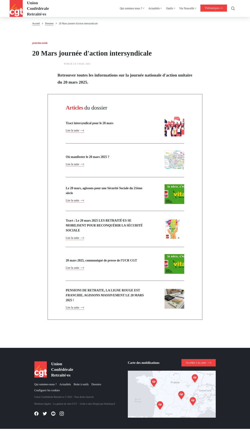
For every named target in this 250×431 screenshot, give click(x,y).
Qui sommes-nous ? (45, 386)
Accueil (36, 23)
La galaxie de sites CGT (65, 405)
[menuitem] (132, 8)
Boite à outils (81, 386)
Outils (167, 8)
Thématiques (213, 8)
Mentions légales (42, 405)
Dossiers (49, 23)
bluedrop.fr (109, 405)
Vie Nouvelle (185, 8)
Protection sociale (41, 43)
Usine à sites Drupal (90, 405)
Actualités (152, 8)
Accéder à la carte (196, 364)
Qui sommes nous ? (129, 8)
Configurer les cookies (47, 392)
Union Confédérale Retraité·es (38, 8)
